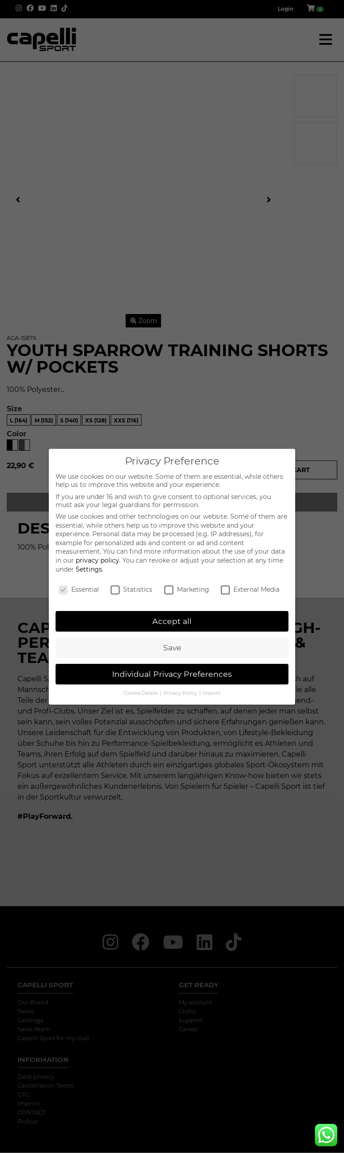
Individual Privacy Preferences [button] (172, 674)
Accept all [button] (172, 621)
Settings (89, 569)
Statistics (131, 589)
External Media (250, 589)
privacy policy (97, 560)
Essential (79, 589)
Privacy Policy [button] (180, 693)
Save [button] (172, 647)
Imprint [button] (211, 693)
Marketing (186, 589)
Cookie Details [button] (141, 693)
